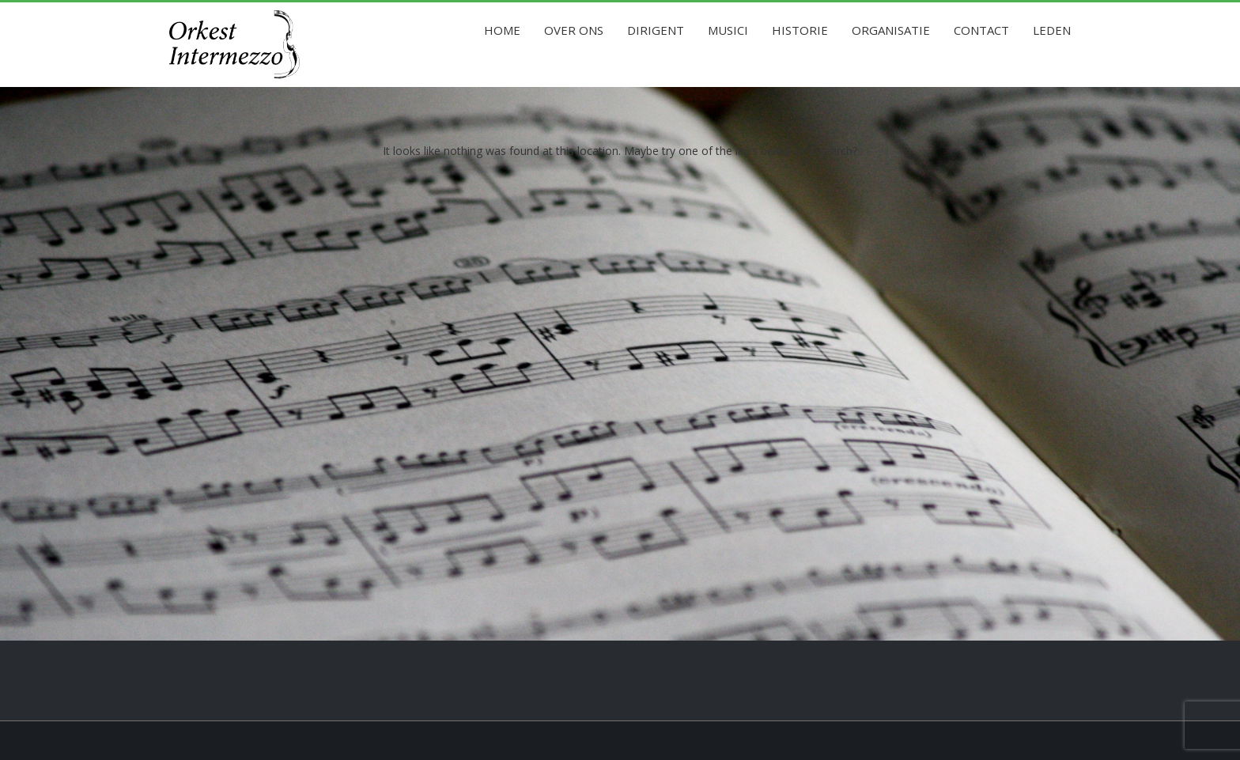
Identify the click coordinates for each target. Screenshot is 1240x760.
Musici (728, 30)
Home (502, 30)
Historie (800, 30)
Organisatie (891, 30)
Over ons (573, 30)
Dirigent (655, 30)
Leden (1052, 30)
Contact (981, 30)
